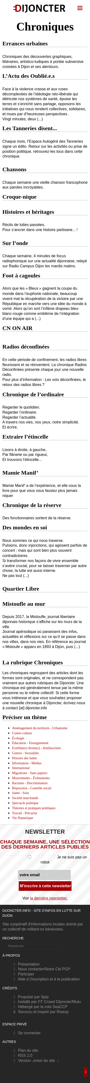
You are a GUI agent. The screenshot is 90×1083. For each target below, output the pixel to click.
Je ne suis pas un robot (45, 859)
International (21, 768)
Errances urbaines (25, 43)
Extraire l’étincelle (25, 437)
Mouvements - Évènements (31, 778)
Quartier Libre (20, 589)
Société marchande (25, 798)
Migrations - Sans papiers (29, 773)
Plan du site (25, 1050)
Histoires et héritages (28, 212)
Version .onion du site (36, 1061)
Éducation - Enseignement (30, 743)
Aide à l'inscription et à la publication (46, 979)
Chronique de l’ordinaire (33, 394)
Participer (23, 974)
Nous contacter (28, 969)
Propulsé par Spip (30, 997)
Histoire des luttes (24, 758)
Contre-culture (22, 733)
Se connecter (26, 1033)
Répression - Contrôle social (31, 788)
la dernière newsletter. (49, 898)
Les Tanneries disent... (29, 128)
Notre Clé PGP (57, 969)
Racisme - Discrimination (30, 783)
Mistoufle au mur (23, 604)
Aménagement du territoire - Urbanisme (39, 728)
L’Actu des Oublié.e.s (28, 76)
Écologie (18, 738)
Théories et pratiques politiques (33, 808)
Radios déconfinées (25, 346)
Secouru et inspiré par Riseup (40, 1012)
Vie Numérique (22, 818)
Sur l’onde (15, 243)
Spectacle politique (25, 803)
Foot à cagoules (21, 275)
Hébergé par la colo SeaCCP (39, 1007)
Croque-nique (19, 197)
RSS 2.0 (22, 1055)
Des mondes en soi (24, 527)
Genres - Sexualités (25, 753)
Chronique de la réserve (31, 505)
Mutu (76, 1002)
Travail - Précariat (24, 813)
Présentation (26, 964)
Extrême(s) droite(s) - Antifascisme (36, 748)
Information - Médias (27, 763)
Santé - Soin (20, 793)
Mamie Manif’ (20, 473)
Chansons (14, 169)
